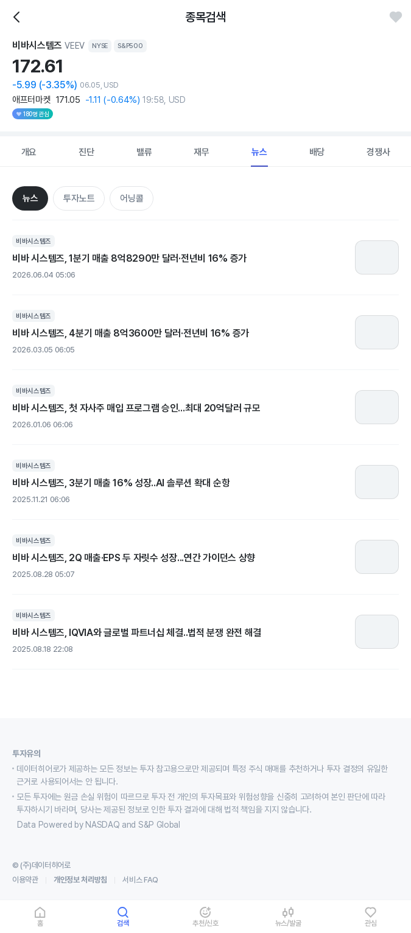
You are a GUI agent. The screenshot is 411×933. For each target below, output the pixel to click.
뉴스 (259, 152)
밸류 (144, 152)
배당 (317, 152)
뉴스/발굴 (288, 923)
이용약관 (25, 879)
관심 (371, 923)
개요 (29, 152)
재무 (201, 152)
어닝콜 (131, 198)
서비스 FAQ (140, 879)
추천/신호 (205, 923)
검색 (123, 923)
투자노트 (78, 198)
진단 (86, 152)
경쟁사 (378, 152)
